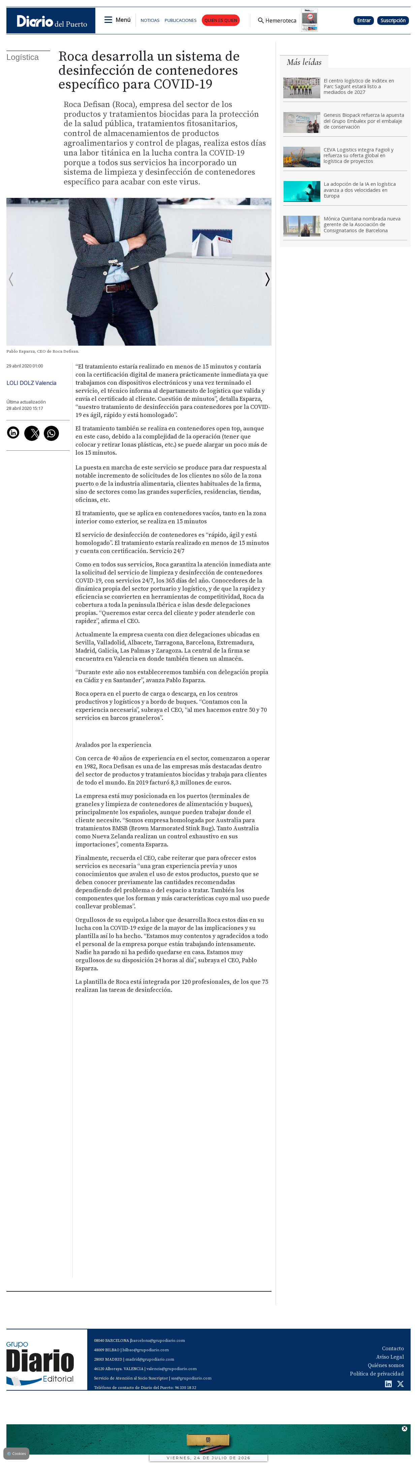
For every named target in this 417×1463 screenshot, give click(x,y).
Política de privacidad (377, 1373)
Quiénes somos (386, 1365)
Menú (123, 20)
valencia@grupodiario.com (172, 1368)
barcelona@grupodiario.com (158, 1340)
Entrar (364, 20)
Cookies (16, 1453)
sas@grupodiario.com (191, 1378)
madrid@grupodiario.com (149, 1359)
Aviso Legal (390, 1357)
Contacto (393, 1348)
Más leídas (304, 62)
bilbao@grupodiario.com (146, 1350)
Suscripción (393, 20)
